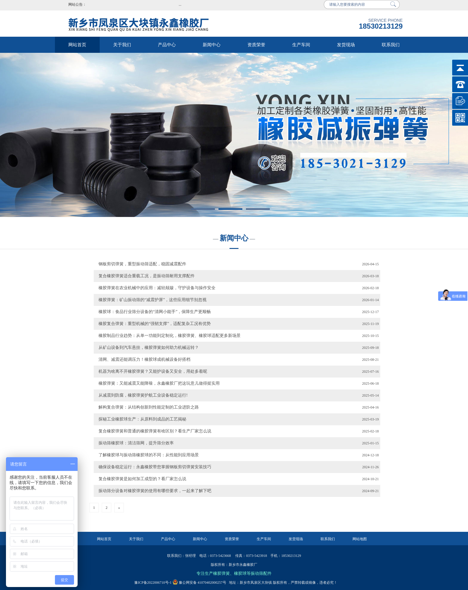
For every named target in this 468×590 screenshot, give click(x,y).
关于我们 (122, 44)
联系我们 (391, 44)
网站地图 (359, 539)
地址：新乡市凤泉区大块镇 (249, 582)
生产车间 (301, 44)
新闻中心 (212, 44)
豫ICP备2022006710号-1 (153, 582)
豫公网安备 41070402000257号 (199, 582)
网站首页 (77, 44)
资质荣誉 (256, 44)
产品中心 (167, 44)
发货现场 (346, 44)
